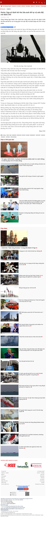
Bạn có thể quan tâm (7, 139)
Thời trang (3, 503)
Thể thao (3, 500)
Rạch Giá (43, 135)
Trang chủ (3, 9)
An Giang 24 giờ (7, 6)
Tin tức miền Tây (5, 505)
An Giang (8, 137)
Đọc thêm (4, 239)
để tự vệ (23, 135)
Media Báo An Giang (39, 505)
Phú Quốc (3, 137)
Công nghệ (3, 497)
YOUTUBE (26, 510)
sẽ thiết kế (14, 135)
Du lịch (42, 503)
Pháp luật (42, 497)
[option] (9, 486)
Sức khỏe (42, 500)
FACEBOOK (20, 510)
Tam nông (42, 502)
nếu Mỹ (27, 135)
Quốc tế (8, 9)
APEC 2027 (38, 135)
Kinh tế (33, 6)
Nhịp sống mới (4, 502)
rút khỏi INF (32, 135)
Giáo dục (38, 6)
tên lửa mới (19, 135)
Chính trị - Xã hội (16, 6)
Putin (8, 135)
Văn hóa (42, 499)
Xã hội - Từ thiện (26, 6)
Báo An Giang (13, 137)
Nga (10, 135)
